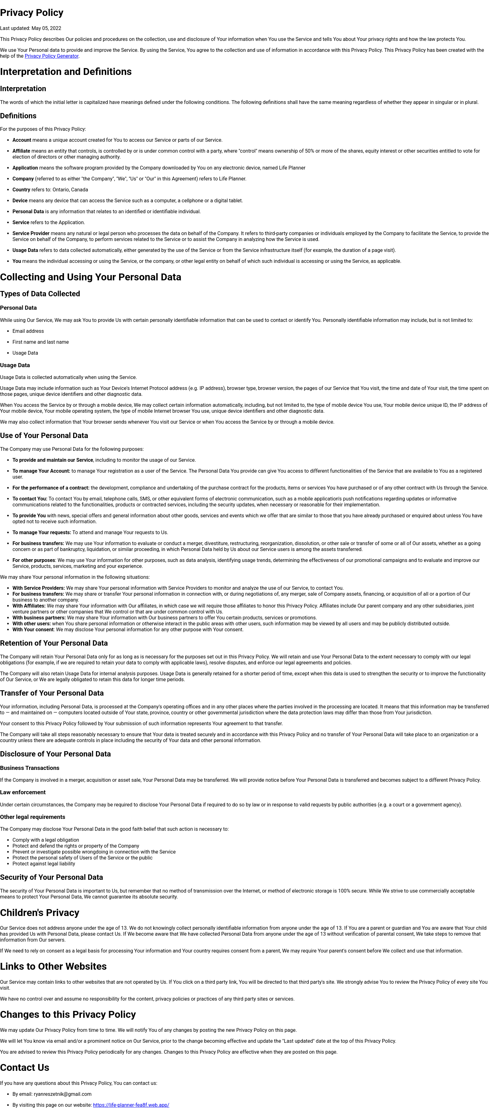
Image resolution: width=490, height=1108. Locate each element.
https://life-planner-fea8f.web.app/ (131, 1105)
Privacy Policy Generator (51, 56)
